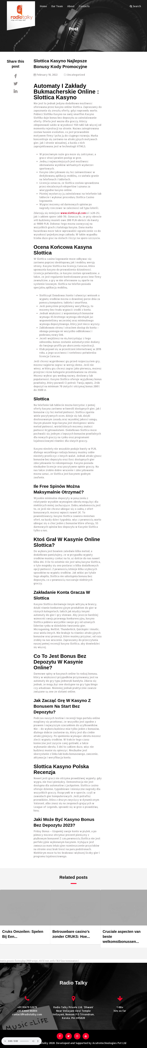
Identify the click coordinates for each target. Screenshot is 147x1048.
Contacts (82, 6)
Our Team (55, 6)
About (68, 6)
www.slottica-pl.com (73, 213)
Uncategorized (76, 74)
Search (135, 6)
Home (41, 6)
